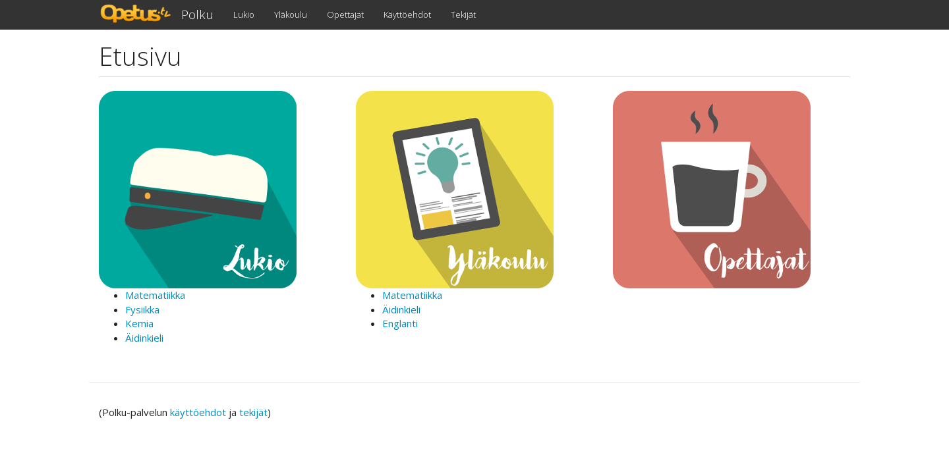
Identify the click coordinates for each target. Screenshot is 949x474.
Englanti (400, 323)
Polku (197, 14)
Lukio (243, 14)
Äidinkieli (144, 337)
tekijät (253, 412)
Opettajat (345, 14)
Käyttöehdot (407, 14)
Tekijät (463, 14)
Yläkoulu (290, 14)
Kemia (139, 323)
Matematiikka (155, 295)
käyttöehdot (198, 412)
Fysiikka (142, 309)
